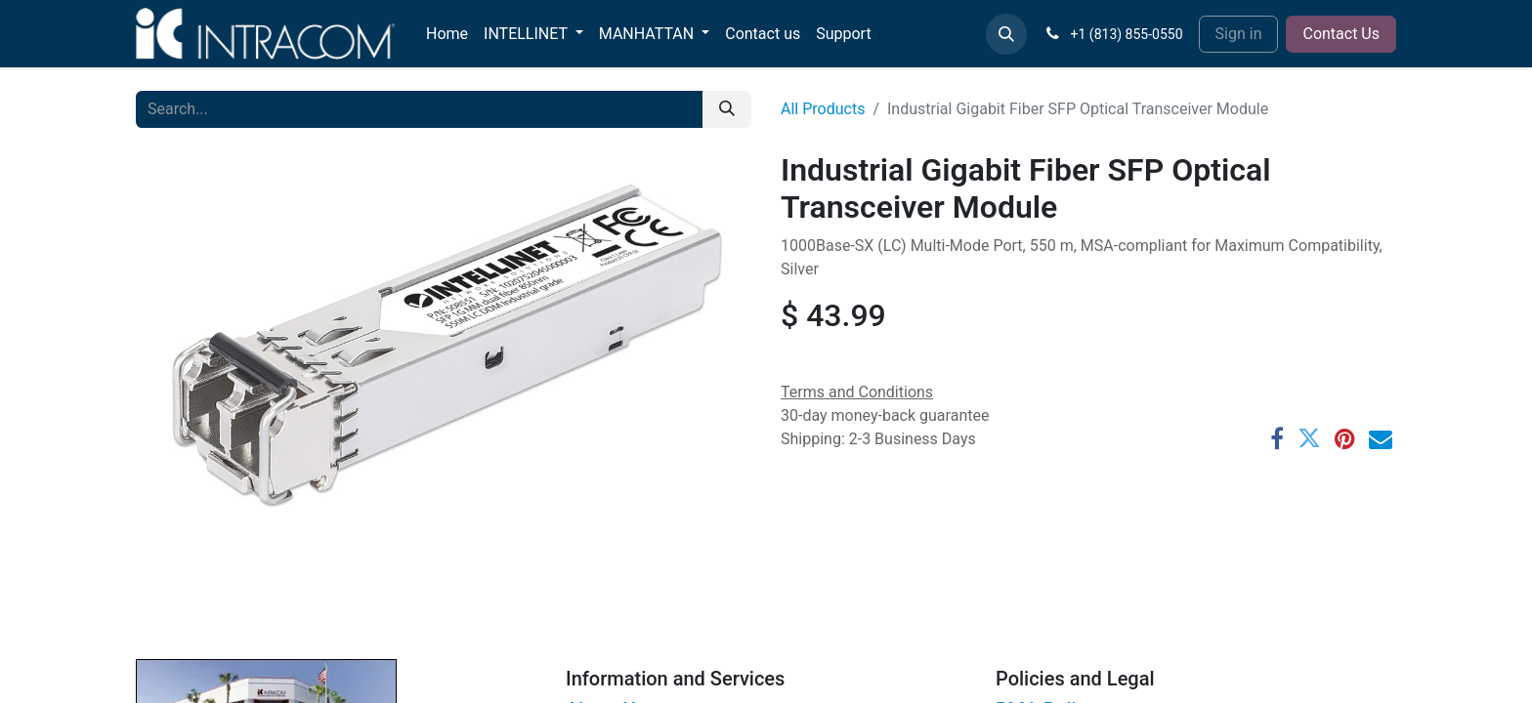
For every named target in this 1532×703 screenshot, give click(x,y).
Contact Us (1341, 33)
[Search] (726, 109)
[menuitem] (447, 34)
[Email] (1380, 438)
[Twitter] (1309, 438)
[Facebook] (1277, 438)
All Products (823, 109)
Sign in (1238, 33)
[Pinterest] (1345, 438)
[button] (1006, 34)
